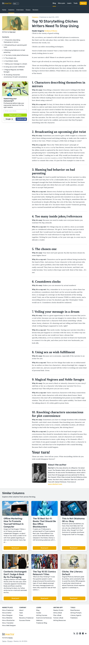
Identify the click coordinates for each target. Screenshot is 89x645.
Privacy (10, 641)
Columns (11, 10)
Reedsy (10, 638)
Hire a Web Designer (9, 625)
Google (9, 119)
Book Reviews (75, 610)
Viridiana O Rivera (50, 31)
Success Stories (24, 620)
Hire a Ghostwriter (8, 620)
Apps (15, 3)
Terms (4, 641)
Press (21, 615)
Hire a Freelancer (8, 610)
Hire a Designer (7, 615)
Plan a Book (57, 615)
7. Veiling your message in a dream (15, 64)
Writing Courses (41, 615)
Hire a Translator (7, 623)
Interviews (20, 10)
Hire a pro (61, 3)
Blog (54, 3)
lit (7, 3)
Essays (28, 10)
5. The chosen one (10, 58)
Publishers (74, 618)
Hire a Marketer (7, 618)
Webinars (39, 620)
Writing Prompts (75, 613)
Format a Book (58, 618)
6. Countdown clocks (11, 61)
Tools (75, 3)
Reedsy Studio (58, 610)
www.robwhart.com (55, 484)
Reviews (35, 10)
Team (21, 613)
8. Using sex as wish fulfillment (14, 67)
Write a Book (57, 613)
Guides (38, 613)
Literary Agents (75, 615)
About (21, 610)
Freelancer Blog (41, 623)
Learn (69, 3)
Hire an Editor (6, 613)
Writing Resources (59, 620)
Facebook (21, 119)
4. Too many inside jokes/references (16, 55)
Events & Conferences (44, 618)
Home (4, 10)
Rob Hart (13, 32)
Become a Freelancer (26, 618)
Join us (83, 3)
